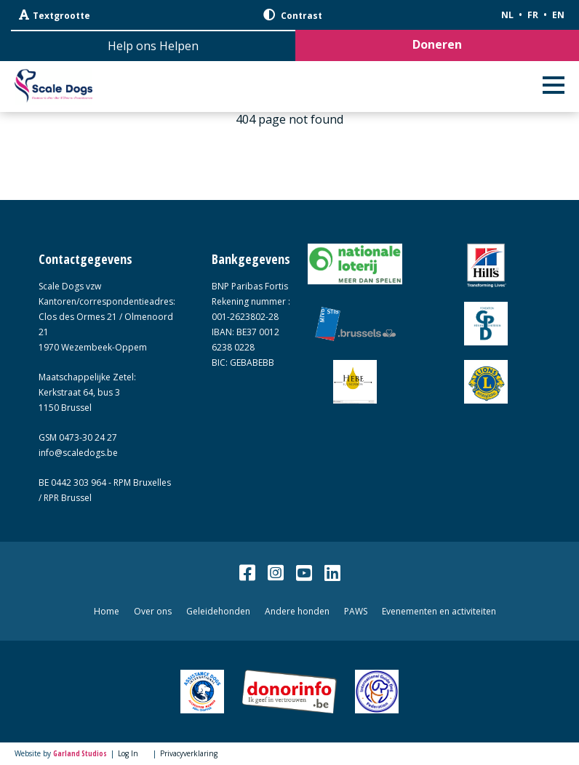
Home (106, 611)
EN (558, 15)
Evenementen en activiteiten (439, 611)
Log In (128, 753)
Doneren (437, 44)
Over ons (153, 611)
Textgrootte (54, 15)
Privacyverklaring (188, 753)
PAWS (355, 611)
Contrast (292, 15)
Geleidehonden (218, 611)
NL (507, 15)
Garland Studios (80, 753)
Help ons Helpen (153, 46)
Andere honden (297, 611)
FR (532, 15)
